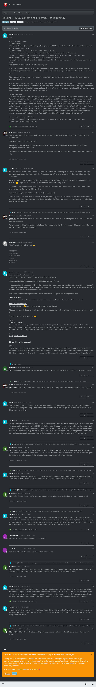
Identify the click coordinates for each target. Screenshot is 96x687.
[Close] (91, 654)
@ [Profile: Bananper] (13, 388)
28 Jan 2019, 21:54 (24, 132)
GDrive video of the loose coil (20, 342)
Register (7, 674)
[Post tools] (92, 126)
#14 (93, 514)
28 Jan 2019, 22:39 (25, 216)
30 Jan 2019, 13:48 (24, 384)
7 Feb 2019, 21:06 (25, 607)
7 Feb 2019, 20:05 (24, 447)
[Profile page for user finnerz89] (5, 243)
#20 (92, 629)
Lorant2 (11, 34)
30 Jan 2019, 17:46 (25, 402)
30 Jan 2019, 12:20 (26, 367)
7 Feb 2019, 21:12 (24, 629)
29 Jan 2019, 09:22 (25, 272)
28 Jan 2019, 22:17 (25, 169)
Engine (5, 22)
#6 (93, 272)
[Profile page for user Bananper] (5, 368)
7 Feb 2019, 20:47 (29, 549)
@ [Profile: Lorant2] (12, 219)
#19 (93, 607)
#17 (93, 566)
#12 (93, 473)
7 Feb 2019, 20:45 (29, 535)
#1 (93, 34)
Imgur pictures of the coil (18, 336)
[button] (3, 684)
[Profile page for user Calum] (5, 133)
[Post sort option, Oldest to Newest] (11, 28)
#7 (93, 367)
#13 (93, 493)
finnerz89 (12, 242)
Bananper (12, 367)
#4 (93, 216)
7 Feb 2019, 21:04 (25, 586)
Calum (11, 132)
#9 (93, 402)
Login (14, 674)
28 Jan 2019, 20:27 (25, 34)
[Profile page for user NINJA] (5, 448)
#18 (93, 586)
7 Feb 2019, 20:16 (24, 493)
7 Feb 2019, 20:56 (24, 566)
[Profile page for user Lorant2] (5, 35)
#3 (93, 169)
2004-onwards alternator (18, 304)
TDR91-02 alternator (16, 322)
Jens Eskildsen (13, 535)
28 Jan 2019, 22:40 (27, 242)
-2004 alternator (15, 297)
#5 (93, 242)
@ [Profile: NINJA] (12, 476)
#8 (93, 384)
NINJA (11, 447)
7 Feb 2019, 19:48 (25, 420)
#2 (93, 132)
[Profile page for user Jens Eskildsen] (5, 536)
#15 (93, 535)
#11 (93, 447)
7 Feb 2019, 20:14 (25, 473)
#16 (93, 549)
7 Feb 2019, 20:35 (25, 514)
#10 (93, 420)
